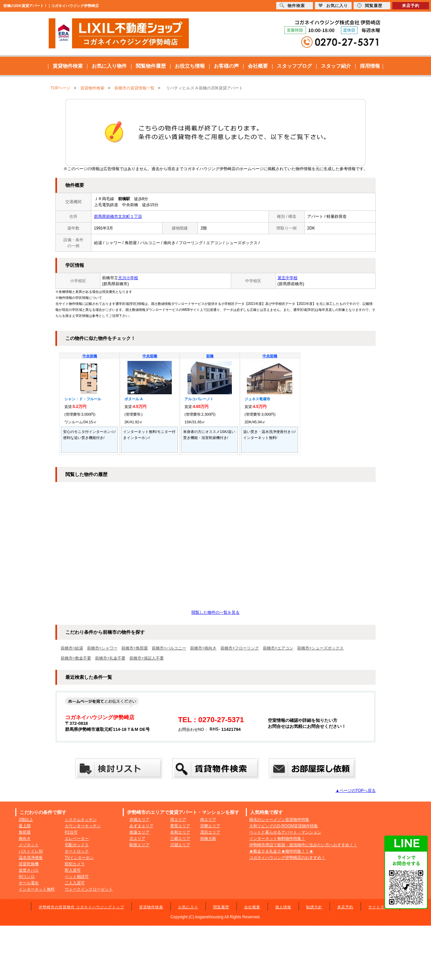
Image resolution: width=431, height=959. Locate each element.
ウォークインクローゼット (89, 889)
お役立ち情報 (190, 66)
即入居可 (73, 870)
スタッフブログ (294, 66)
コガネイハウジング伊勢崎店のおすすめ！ (287, 857)
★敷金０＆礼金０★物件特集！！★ (281, 851)
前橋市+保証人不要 (146, 658)
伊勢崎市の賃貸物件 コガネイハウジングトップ (81, 907)
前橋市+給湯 (72, 648)
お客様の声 (226, 66)
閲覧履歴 (221, 907)
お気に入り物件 (109, 66)
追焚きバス (29, 870)
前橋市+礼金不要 (110, 658)
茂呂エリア (210, 832)
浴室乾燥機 (29, 864)
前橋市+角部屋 (134, 648)
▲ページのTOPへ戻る (356, 790)
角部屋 (25, 832)
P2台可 (71, 832)
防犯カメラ (75, 864)
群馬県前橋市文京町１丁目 (118, 216)
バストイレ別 (31, 851)
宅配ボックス (77, 845)
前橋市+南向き (203, 648)
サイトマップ (380, 907)
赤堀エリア (139, 819)
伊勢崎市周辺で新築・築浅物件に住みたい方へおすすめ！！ (303, 845)
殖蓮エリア (139, 832)
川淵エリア (180, 845)
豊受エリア (180, 826)
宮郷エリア (210, 826)
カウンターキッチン (83, 826)
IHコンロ (27, 876)
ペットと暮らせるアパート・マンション (285, 832)
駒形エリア (139, 845)
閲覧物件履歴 (151, 66)
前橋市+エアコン (278, 648)
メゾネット (29, 845)
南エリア (208, 819)
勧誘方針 (314, 907)
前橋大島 (208, 838)
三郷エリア (180, 838)
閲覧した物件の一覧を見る (215, 612)
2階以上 (26, 819)
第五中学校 (288, 278)
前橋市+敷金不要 (76, 658)
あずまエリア (141, 826)
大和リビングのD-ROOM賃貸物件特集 (283, 826)
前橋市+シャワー (102, 648)
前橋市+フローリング (240, 648)
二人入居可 (75, 883)
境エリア (178, 819)
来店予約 (345, 907)
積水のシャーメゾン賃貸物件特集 (279, 819)
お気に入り (188, 907)
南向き (25, 838)
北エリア (137, 838)
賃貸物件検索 (68, 66)
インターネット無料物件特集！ (277, 838)
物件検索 (292, 5)
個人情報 (283, 907)
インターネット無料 (37, 889)
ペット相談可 (77, 876)
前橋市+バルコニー (169, 648)
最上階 (25, 826)
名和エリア (180, 832)
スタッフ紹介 (336, 66)
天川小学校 (128, 278)
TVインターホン (79, 857)
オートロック (77, 851)
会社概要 (258, 66)
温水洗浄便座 (31, 857)
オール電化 (29, 883)
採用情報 (370, 66)
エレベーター (77, 838)
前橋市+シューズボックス (320, 648)
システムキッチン (81, 819)
